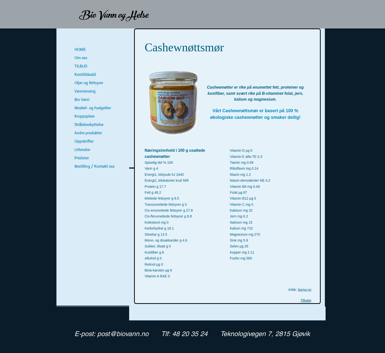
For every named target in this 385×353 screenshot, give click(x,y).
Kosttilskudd (85, 74)
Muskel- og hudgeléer (92, 107)
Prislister (81, 158)
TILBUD (80, 66)
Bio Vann (81, 99)
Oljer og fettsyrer (88, 82)
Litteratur (82, 149)
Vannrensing (85, 91)
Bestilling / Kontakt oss (94, 166)
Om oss (80, 57)
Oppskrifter (84, 141)
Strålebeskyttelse (88, 124)
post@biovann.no (123, 334)
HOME (80, 49)
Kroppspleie (84, 116)
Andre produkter (88, 133)
